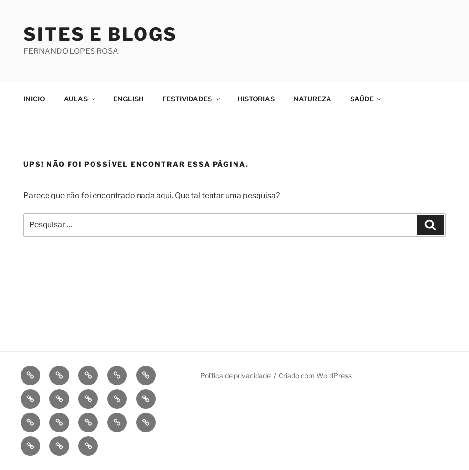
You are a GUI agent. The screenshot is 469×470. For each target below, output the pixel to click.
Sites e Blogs (100, 34)
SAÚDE (366, 99)
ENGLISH (128, 99)
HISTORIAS (256, 99)
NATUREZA (312, 99)
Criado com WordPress (315, 375)
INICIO (34, 99)
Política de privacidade (235, 375)
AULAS (80, 99)
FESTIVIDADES (191, 99)
